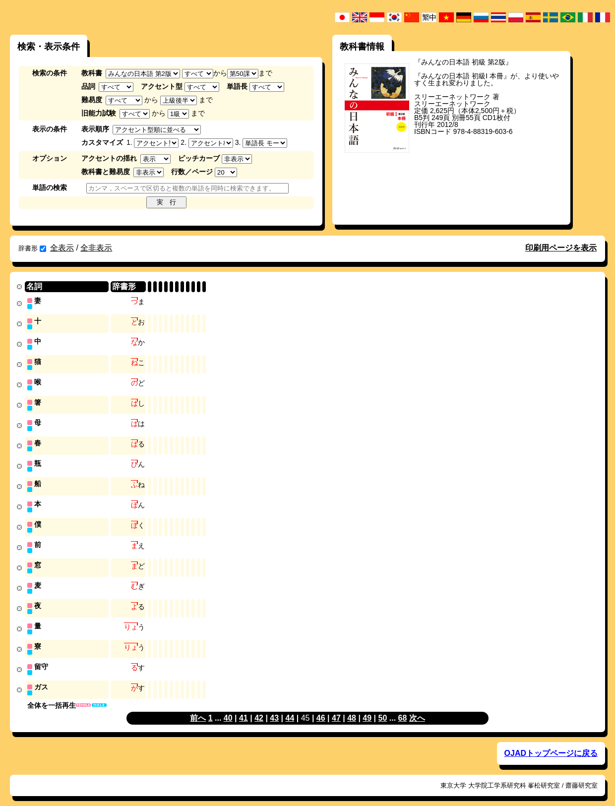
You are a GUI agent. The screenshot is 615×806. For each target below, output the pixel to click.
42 (258, 708)
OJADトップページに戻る (551, 743)
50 (382, 708)
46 (320, 708)
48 (351, 708)
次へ (417, 708)
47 (336, 708)
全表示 (62, 248)
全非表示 (96, 248)
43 (274, 708)
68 (402, 708)
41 (243, 708)
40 (228, 708)
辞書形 (32, 248)
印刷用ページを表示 (561, 248)
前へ (198, 708)
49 (367, 708)
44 (289, 708)
